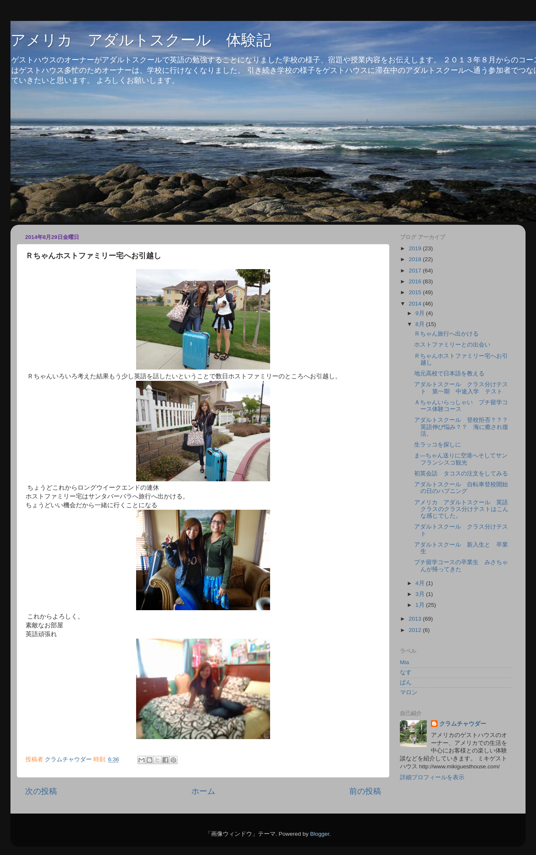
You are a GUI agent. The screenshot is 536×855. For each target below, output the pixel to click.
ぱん (406, 682)
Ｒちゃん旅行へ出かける (446, 334)
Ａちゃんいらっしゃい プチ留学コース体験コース (461, 405)
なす (406, 672)
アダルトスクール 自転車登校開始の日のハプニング (461, 487)
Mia (404, 662)
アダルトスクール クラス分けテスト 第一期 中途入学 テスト (461, 387)
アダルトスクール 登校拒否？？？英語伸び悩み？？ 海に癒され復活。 (461, 426)
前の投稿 (365, 791)
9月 (420, 313)
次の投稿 (41, 791)
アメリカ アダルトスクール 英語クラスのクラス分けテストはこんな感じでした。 (461, 509)
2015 (416, 292)
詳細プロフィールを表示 (432, 777)
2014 (416, 303)
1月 (420, 605)
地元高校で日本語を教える (449, 373)
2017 (416, 270)
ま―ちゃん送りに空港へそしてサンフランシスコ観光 (461, 458)
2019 (416, 248)
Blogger (319, 834)
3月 (420, 594)
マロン (408, 692)
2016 (416, 281)
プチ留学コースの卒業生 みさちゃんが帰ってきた (461, 565)
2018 (416, 259)
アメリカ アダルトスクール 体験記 (140, 40)
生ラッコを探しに (437, 445)
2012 (416, 630)
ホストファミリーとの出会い (452, 344)
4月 (420, 583)
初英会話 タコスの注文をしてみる (461, 473)
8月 (420, 324)
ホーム (203, 791)
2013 (416, 619)
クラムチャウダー (462, 724)
